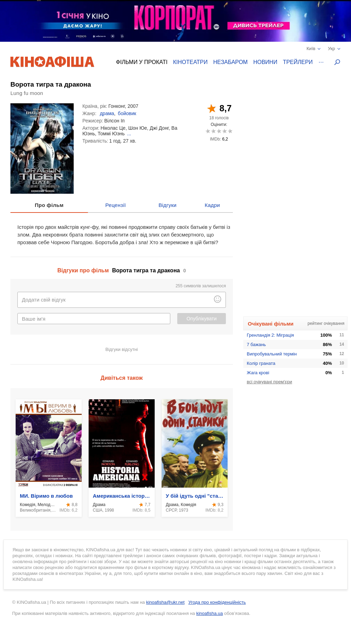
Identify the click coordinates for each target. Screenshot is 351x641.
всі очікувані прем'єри (269, 381)
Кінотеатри (190, 62)
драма (107, 113)
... (129, 133)
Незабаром (230, 62)
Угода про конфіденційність (217, 602)
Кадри (212, 205)
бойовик (127, 113)
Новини (265, 62)
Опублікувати (202, 318)
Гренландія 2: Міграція (270, 335)
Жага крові (258, 372)
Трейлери (298, 62)
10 (229, 131)
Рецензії (115, 205)
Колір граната (261, 363)
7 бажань (256, 344)
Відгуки (167, 205)
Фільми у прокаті (142, 62)
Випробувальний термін (272, 353)
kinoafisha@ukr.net (165, 602)
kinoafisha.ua (209, 613)
